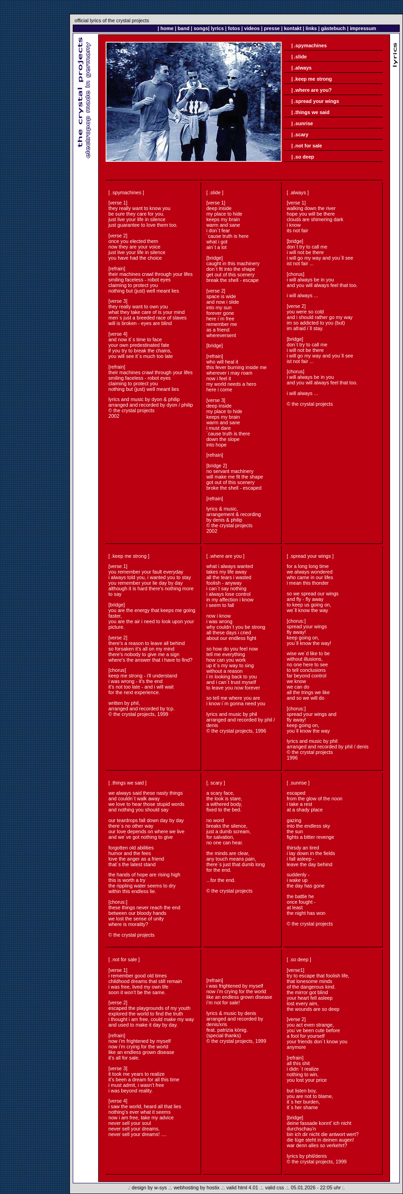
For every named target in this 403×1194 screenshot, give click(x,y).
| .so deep (303, 157)
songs (201, 28)
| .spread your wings (315, 101)
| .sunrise (302, 123)
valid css (274, 1187)
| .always (302, 67)
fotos (234, 28)
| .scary (300, 134)
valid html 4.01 (242, 1187)
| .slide (299, 56)
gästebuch (333, 28)
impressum (363, 28)
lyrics (217, 28)
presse (272, 28)
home (166, 28)
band (183, 28)
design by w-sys (149, 1187)
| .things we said (310, 112)
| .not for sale (307, 145)
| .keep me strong (312, 79)
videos (252, 28)
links (311, 28)
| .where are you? (311, 90)
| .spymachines (309, 45)
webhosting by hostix (197, 1187)
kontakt (293, 28)
